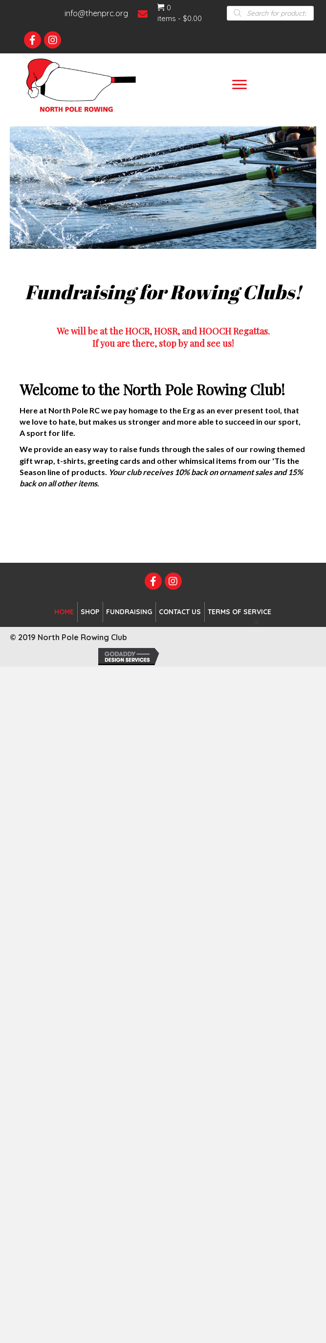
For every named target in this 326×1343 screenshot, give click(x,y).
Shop (90, 611)
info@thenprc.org (96, 13)
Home (64, 611)
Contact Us (180, 611)
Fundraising (129, 611)
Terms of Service (239, 611)
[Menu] (239, 84)
